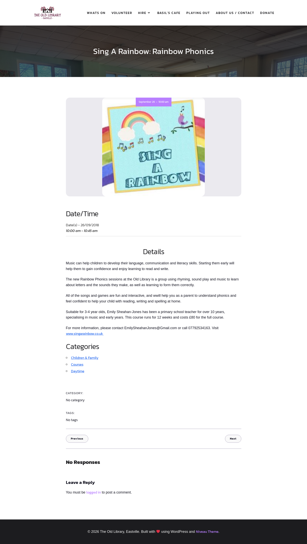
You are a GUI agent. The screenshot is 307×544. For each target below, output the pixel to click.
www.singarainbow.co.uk (85, 333)
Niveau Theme (207, 531)
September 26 (147, 102)
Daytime (77, 371)
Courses (77, 364)
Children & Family (84, 357)
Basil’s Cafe (168, 12)
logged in (93, 492)
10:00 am (164, 102)
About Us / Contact (235, 12)
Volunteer (121, 12)
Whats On (96, 12)
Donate (267, 12)
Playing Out (198, 12)
